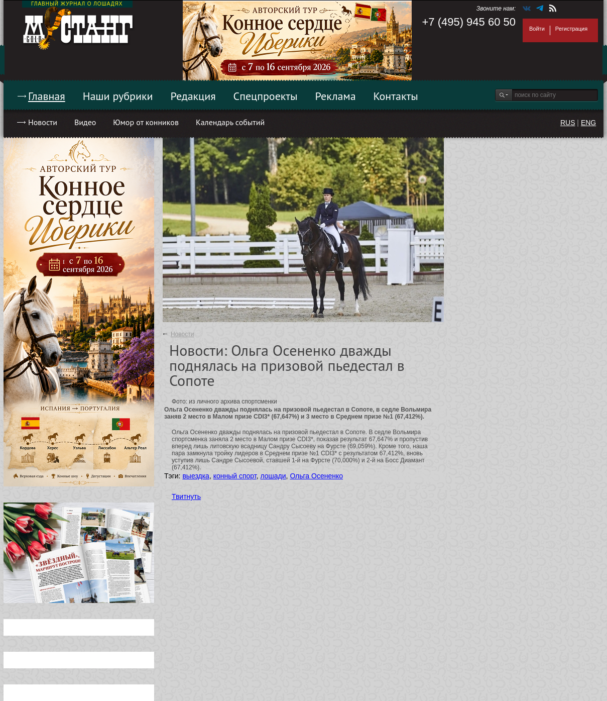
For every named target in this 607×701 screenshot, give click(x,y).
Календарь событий (230, 122)
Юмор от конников (146, 122)
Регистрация (571, 29)
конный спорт (235, 476)
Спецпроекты (265, 96)
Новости (42, 122)
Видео (85, 122)
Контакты (396, 96)
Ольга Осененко (316, 476)
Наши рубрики (118, 96)
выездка (195, 476)
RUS (567, 123)
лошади (273, 476)
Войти (537, 29)
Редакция (193, 96)
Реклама (335, 96)
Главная (46, 96)
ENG (588, 123)
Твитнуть (186, 496)
